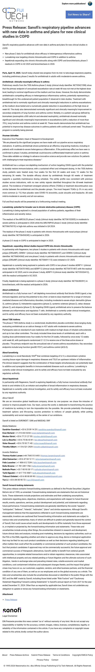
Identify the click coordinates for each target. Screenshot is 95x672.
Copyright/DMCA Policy (82, 655)
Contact (54, 660)
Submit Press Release (40, 655)
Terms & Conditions (61, 655)
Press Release (11, 600)
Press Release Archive (19, 655)
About (4, 655)
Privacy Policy (43, 660)
